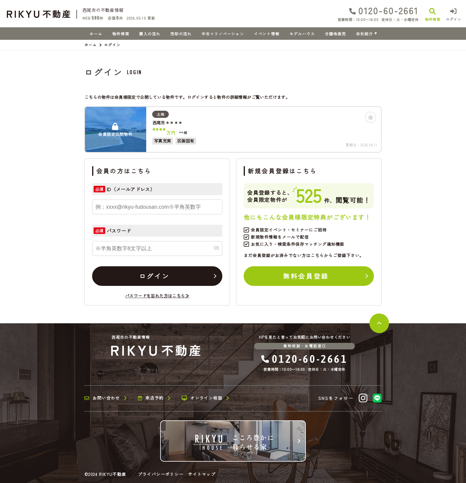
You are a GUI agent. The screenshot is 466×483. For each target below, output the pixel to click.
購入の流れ (149, 34)
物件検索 (120, 34)
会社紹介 (364, 34)
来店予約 (151, 398)
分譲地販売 (335, 34)
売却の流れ (181, 34)
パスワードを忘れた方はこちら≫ (157, 296)
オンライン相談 (202, 398)
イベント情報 (266, 34)
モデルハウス (302, 34)
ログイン (154, 276)
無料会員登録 (305, 276)
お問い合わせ (102, 398)
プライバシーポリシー (161, 474)
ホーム (95, 34)
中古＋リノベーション (222, 34)
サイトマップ (201, 474)
